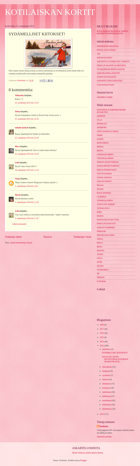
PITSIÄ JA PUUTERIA (106, 50)
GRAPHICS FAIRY (105, 97)
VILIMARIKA (103, 270)
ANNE (99, 262)
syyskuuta (106, 375)
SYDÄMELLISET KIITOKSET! (115, 353)
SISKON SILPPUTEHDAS (108, 162)
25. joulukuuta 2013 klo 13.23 (26, 103)
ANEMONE (102, 127)
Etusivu (47, 236)
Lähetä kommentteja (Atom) (21, 243)
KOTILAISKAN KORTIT (50, 12)
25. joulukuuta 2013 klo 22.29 (26, 138)
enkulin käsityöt (21, 128)
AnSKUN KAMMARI (106, 228)
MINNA (100, 147)
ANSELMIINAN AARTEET (108, 166)
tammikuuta (107, 409)
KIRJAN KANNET (104, 58)
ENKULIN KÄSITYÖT (106, 224)
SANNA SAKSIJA (104, 177)
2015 (102, 337)
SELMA (100, 189)
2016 (102, 333)
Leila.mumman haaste (105, 85)
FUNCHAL (101, 281)
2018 (102, 325)
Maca (17, 146)
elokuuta (105, 379)
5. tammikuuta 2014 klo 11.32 (26, 218)
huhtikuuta (106, 396)
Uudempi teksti (13, 236)
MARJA (100, 216)
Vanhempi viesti (82, 236)
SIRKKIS (101, 277)
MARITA (100, 251)
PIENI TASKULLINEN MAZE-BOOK (87, 453)
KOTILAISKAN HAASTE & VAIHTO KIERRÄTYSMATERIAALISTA (112, 32)
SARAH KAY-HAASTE (106, 77)
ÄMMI (99, 135)
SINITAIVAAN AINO (105, 235)
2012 (102, 414)
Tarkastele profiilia (104, 437)
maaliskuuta (107, 400)
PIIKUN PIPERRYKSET (107, 170)
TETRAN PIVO (103, 208)
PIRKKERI (101, 231)
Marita (18, 195)
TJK (98, 54)
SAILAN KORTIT (104, 181)
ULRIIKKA (101, 197)
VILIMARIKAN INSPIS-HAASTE (111, 69)
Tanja (17, 179)
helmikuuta (107, 405)
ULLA (99, 120)
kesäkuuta (106, 388)
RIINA (99, 247)
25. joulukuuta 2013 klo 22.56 (26, 154)
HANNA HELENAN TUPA (108, 220)
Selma (17, 111)
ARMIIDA (101, 116)
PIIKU (99, 212)
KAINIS (100, 139)
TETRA (100, 254)
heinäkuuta (106, 384)
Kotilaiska (104, 426)
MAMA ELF (102, 124)
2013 (102, 346)
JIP (98, 274)
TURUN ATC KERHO (106, 204)
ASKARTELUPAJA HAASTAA (109, 81)
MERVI (100, 151)
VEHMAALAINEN (105, 201)
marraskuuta (107, 367)
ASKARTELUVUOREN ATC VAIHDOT (113, 61)
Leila (17, 163)
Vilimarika (19, 95)
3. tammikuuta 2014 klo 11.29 (26, 202)
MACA (100, 243)
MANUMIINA (103, 143)
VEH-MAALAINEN (105, 158)
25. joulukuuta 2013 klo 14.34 (26, 119)
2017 (102, 329)
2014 (102, 342)
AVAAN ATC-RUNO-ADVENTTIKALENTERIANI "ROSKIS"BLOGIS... (115, 359)
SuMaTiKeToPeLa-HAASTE (108, 73)
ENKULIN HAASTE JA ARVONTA (111, 65)
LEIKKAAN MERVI (105, 154)
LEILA (100, 258)
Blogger (83, 460)
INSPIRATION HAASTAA (108, 46)
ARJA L (100, 239)
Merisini (100, 185)
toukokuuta (107, 392)
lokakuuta (106, 371)
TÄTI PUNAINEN (104, 174)
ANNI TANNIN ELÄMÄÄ (107, 131)
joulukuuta (106, 349)
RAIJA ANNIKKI (104, 193)
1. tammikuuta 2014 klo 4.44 (26, 186)
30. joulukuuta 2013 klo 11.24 (26, 170)
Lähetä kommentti (19, 224)
